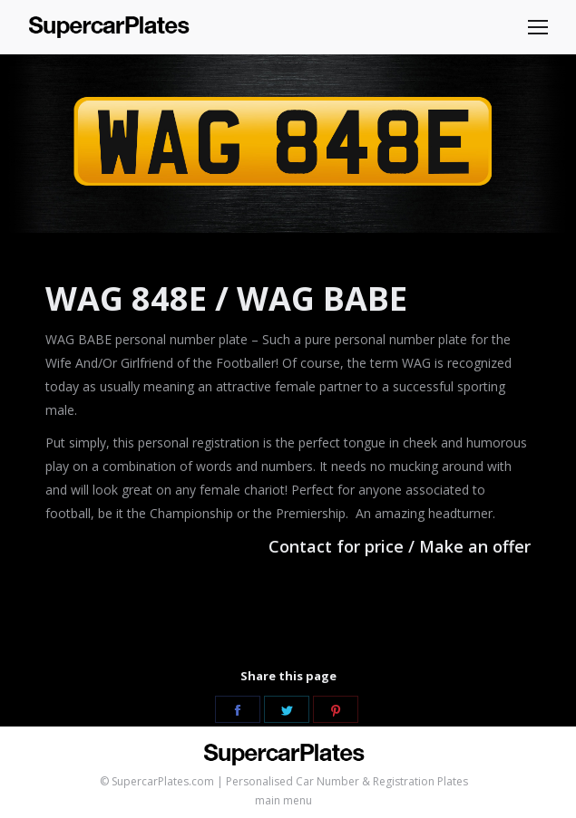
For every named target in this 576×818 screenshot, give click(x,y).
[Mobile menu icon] (538, 27)
